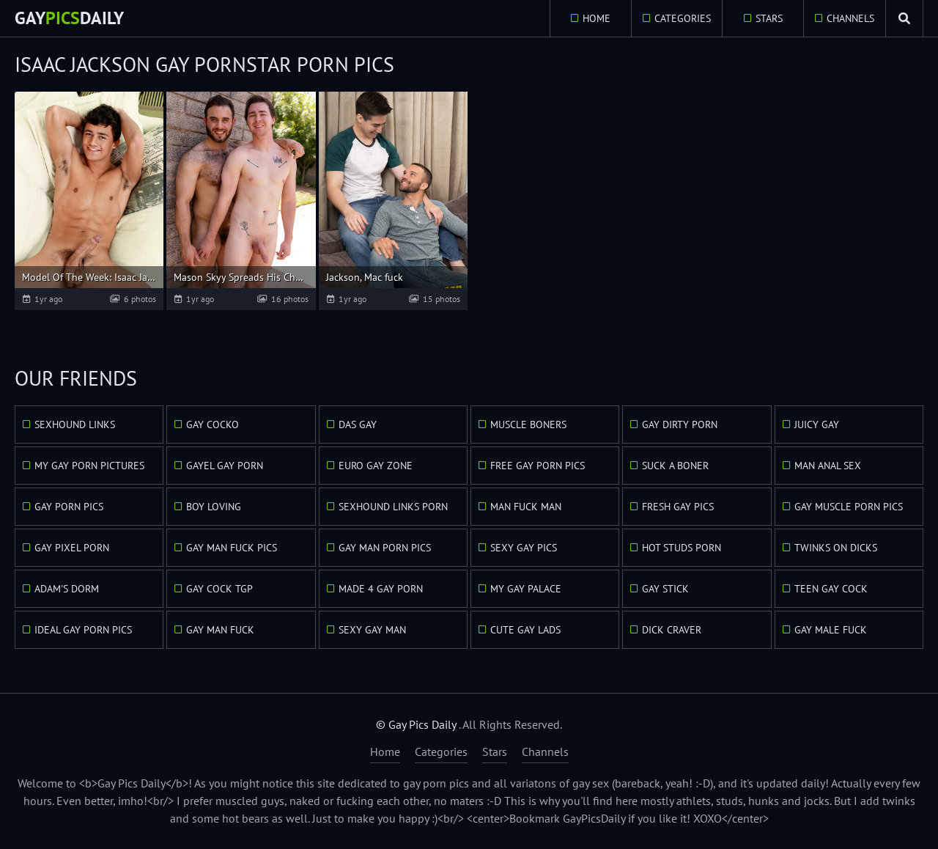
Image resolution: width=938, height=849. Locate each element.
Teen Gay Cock (831, 588)
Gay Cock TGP (219, 588)
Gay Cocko (212, 424)
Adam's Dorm (66, 588)
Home (596, 18)
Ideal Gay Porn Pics (83, 629)
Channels (850, 18)
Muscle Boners (528, 424)
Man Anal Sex (827, 465)
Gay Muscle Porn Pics (848, 506)
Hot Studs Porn (681, 547)
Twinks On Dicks (835, 547)
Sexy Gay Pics (523, 547)
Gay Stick (665, 588)
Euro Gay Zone (376, 465)
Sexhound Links (74, 424)
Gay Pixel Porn (71, 547)
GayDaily (69, 18)
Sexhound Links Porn (393, 506)
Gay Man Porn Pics (385, 547)
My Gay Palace (525, 588)
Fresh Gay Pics (678, 506)
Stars (769, 18)
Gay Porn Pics (68, 506)
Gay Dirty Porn (679, 424)
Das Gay (358, 424)
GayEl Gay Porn (224, 465)
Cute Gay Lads (525, 629)
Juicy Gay (816, 424)
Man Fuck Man (525, 506)
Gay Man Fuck (220, 629)
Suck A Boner (675, 465)
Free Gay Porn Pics (537, 465)
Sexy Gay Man (372, 629)
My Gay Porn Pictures (89, 465)
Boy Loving (213, 506)
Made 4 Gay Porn (381, 588)
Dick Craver (671, 629)
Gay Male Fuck (830, 629)
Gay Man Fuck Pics (231, 547)
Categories (682, 18)
